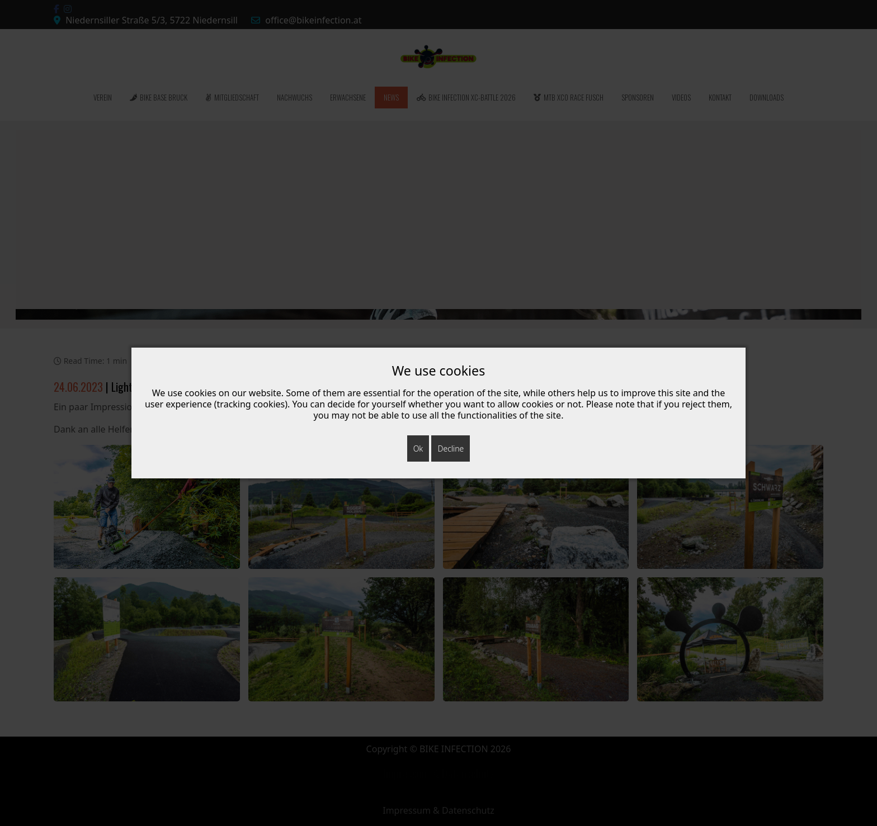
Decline (450, 448)
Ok (418, 448)
